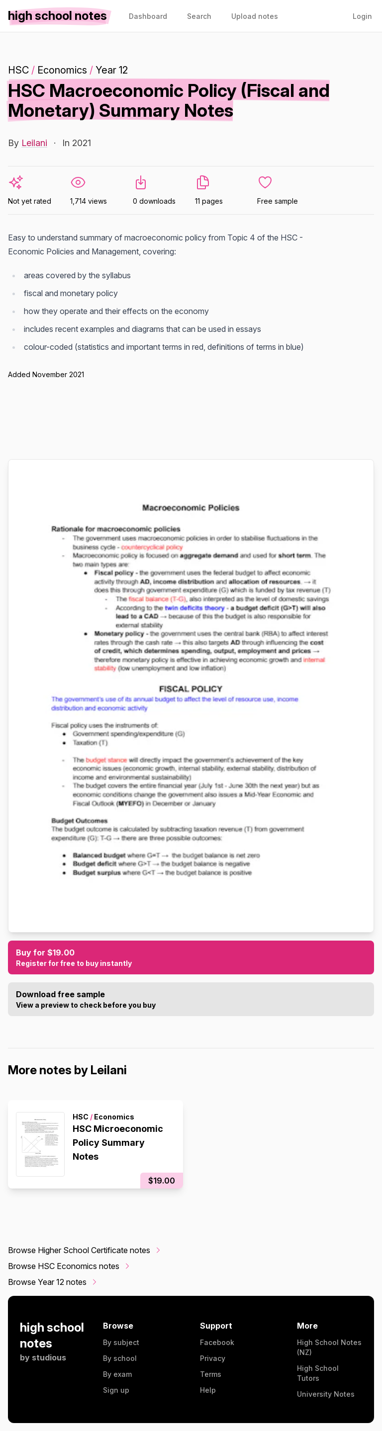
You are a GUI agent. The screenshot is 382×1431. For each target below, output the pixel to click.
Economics (62, 70)
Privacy (212, 1358)
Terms (210, 1374)
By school (120, 1358)
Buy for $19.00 (191, 958)
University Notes (326, 1394)
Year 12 (112, 70)
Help (208, 1390)
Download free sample (191, 999)
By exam (117, 1374)
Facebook (217, 1342)
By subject (121, 1342)
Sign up (116, 1390)
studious (49, 1357)
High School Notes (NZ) (329, 1347)
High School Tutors (318, 1373)
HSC (18, 70)
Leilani (34, 143)
